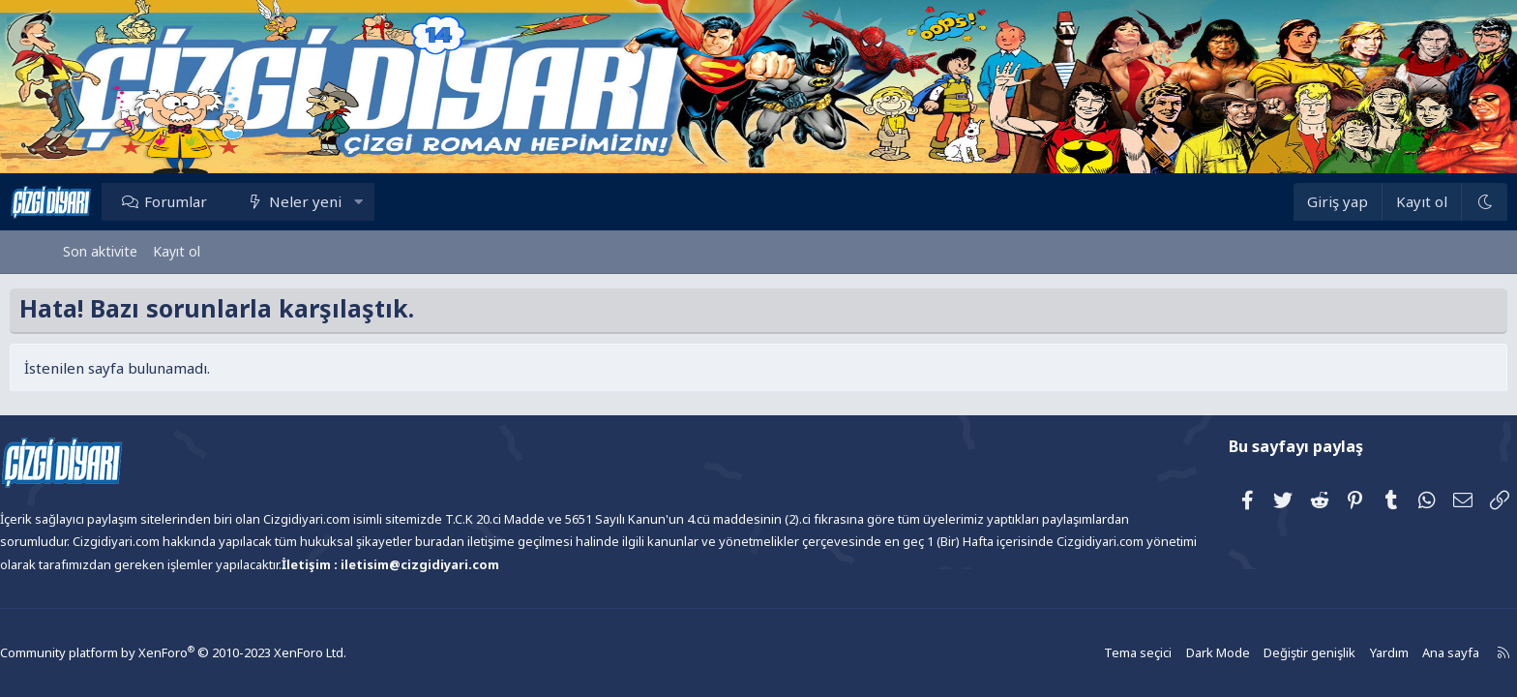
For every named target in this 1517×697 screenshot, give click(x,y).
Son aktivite (100, 251)
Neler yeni (358, 201)
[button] (412, 201)
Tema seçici (1083, 653)
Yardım (1324, 653)
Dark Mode (1160, 653)
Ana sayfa (1384, 653)
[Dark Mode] (1431, 202)
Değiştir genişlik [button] (1248, 653)
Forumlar (228, 201)
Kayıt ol (176, 251)
